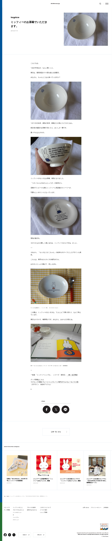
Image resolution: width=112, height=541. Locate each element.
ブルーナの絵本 (31, 507)
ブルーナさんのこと (18, 510)
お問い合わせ (86, 507)
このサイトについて (45, 507)
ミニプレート (53, 382)
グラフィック (16, 519)
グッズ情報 (7, 510)
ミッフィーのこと (18, 507)
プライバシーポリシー (96, 507)
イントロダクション (17, 512)
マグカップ (34, 382)
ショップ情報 (43, 512)
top (4, 496)
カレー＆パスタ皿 (72, 382)
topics (8, 496)
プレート (45, 382)
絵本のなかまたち (32, 510)
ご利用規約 (105, 507)
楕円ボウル (62, 382)
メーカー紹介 (43, 510)
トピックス (7, 507)
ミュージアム (16, 517)
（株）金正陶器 (72, 375)
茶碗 (40, 382)
